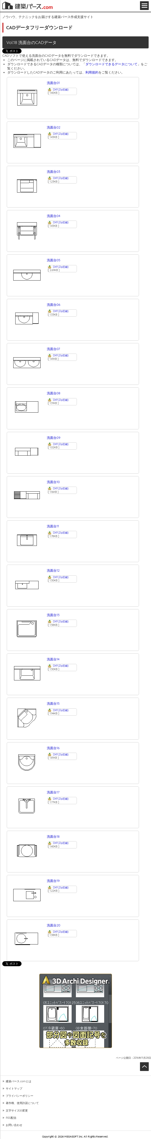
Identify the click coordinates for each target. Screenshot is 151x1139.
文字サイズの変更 (17, 1110)
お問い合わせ (14, 1125)
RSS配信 (11, 1117)
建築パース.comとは (18, 1081)
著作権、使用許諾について (22, 1103)
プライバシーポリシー (19, 1095)
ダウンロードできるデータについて (111, 64)
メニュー (144, 5)
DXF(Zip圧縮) (61, 89)
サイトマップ (14, 1088)
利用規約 (91, 72)
